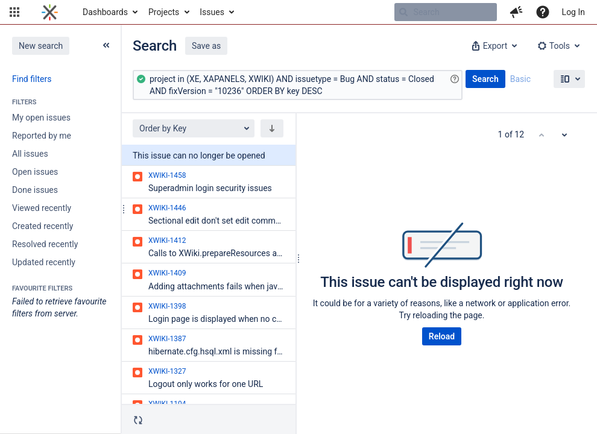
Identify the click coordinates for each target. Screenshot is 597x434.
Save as (206, 46)
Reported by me (41, 135)
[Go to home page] (50, 12)
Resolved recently (45, 244)
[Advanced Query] (298, 85)
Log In (573, 12)
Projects (163, 12)
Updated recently (43, 262)
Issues (212, 12)
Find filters (31, 79)
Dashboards (105, 12)
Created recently (42, 226)
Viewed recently (41, 208)
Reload (442, 336)
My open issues (41, 117)
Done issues (35, 190)
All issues (30, 154)
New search (41, 46)
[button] (14, 12)
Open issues (35, 172)
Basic (520, 79)
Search (485, 79)
